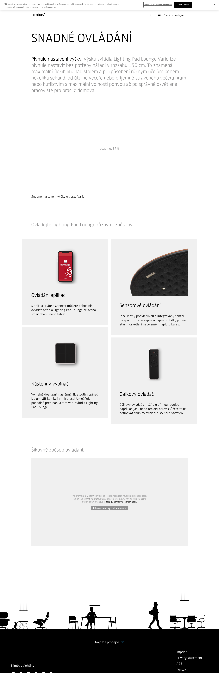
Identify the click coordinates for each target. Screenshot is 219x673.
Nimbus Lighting (22, 665)
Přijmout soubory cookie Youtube (109, 508)
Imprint (181, 652)
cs (151, 15)
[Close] (214, 5)
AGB (179, 663)
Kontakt (182, 669)
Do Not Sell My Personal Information (158, 4)
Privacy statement (189, 658)
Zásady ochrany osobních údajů (121, 501)
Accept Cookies (183, 4)
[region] (109, 5)
